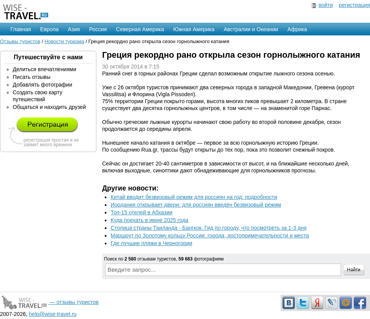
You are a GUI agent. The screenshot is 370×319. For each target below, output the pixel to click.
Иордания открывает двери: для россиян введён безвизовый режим (196, 205)
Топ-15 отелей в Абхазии (141, 212)
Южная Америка (193, 29)
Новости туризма (64, 41)
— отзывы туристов (49, 302)
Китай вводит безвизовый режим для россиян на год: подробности (194, 197)
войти (325, 5)
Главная (20, 29)
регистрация (354, 5)
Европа (49, 29)
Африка (297, 29)
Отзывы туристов (20, 41)
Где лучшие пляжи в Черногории (151, 243)
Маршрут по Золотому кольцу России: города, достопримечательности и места (210, 235)
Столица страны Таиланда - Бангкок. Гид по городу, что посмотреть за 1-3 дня (208, 228)
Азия (74, 29)
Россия (98, 29)
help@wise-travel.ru (53, 314)
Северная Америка (140, 29)
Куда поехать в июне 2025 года (149, 220)
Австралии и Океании (251, 29)
